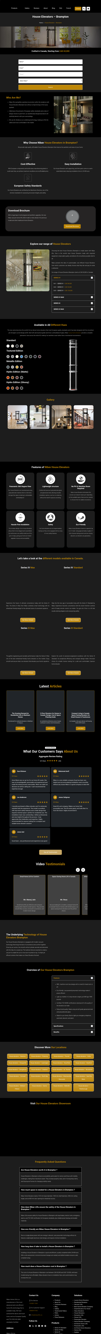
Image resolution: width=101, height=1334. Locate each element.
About (46, 8)
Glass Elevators (79, 1311)
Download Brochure (72, 226)
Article (57, 1315)
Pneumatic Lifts (79, 1326)
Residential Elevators (80, 1302)
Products (14, 8)
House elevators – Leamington (39, 1063)
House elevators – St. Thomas (61, 1069)
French (68, 8)
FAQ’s (56, 1313)
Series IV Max (59, 1330)
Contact (78, 8)
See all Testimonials (50, 852)
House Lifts (78, 1317)
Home (41, 22)
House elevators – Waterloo (17, 1056)
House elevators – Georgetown (17, 1069)
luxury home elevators (75, 333)
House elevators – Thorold (61, 1056)
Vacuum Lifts (78, 1304)
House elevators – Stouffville (61, 1063)
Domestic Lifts (78, 1315)
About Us (57, 1302)
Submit (50, 87)
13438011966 (33, 1303)
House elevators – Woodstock (83, 1069)
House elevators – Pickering (39, 1056)
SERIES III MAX (59, 309)
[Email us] (88, 9)
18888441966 (33, 1310)
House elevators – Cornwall (17, 1076)
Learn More (20, 728)
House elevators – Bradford (84, 1063)
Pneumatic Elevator (80, 1319)
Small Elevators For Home (82, 1309)
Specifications (58, 1026)
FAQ (60, 8)
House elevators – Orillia (83, 1056)
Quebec (76, 1332)
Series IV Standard (60, 1328)
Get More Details (27, 620)
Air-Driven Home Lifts (81, 1324)
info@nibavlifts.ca (36, 1315)
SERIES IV (57, 278)
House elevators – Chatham (39, 1069)
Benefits (56, 1032)
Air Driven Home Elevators (82, 1328)
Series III (57, 1332)
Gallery (27, 8)
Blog (53, 8)
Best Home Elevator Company (83, 1306)
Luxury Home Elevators (81, 1300)
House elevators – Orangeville (17, 1063)
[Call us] (84, 9)
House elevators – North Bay (39, 1076)
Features (57, 978)
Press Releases (59, 1317)
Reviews (36, 8)
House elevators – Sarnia (39, 1086)
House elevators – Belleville (61, 1086)
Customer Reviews (60, 1304)
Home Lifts (77, 1330)
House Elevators (79, 1313)
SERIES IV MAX (59, 297)
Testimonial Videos (61, 1311)
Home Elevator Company (82, 1321)
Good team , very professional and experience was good (29, 841)
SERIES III (57, 303)
